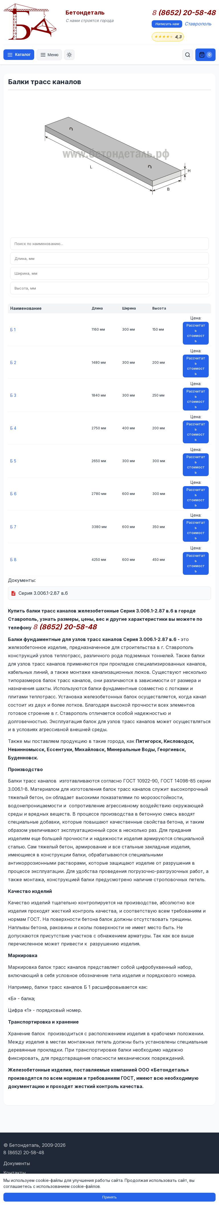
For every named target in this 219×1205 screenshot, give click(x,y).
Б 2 (13, 362)
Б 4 (13, 428)
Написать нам (167, 24)
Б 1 (12, 329)
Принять (109, 1197)
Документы (16, 1163)
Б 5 (13, 461)
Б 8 (13, 559)
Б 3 (13, 395)
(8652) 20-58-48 (184, 13)
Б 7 (13, 526)
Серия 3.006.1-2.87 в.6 (43, 593)
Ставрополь (197, 24)
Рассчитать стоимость (195, 333)
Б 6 (13, 494)
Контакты (14, 1173)
